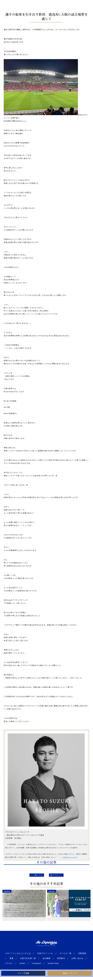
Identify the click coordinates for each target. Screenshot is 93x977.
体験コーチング (70, 973)
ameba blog (53, 963)
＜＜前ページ (37, 875)
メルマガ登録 (23, 973)
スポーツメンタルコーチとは (18, 953)
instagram (36, 963)
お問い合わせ (77, 958)
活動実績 (82, 953)
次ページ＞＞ (56, 875)
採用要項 (61, 958)
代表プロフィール (45, 953)
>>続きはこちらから (69, 857)
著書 (11, 958)
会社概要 (46, 958)
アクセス (9, 963)
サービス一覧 (65, 953)
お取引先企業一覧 (28, 958)
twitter (22, 963)
